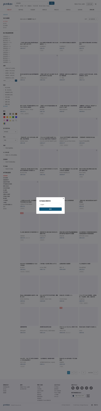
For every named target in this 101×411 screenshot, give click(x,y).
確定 (50, 209)
